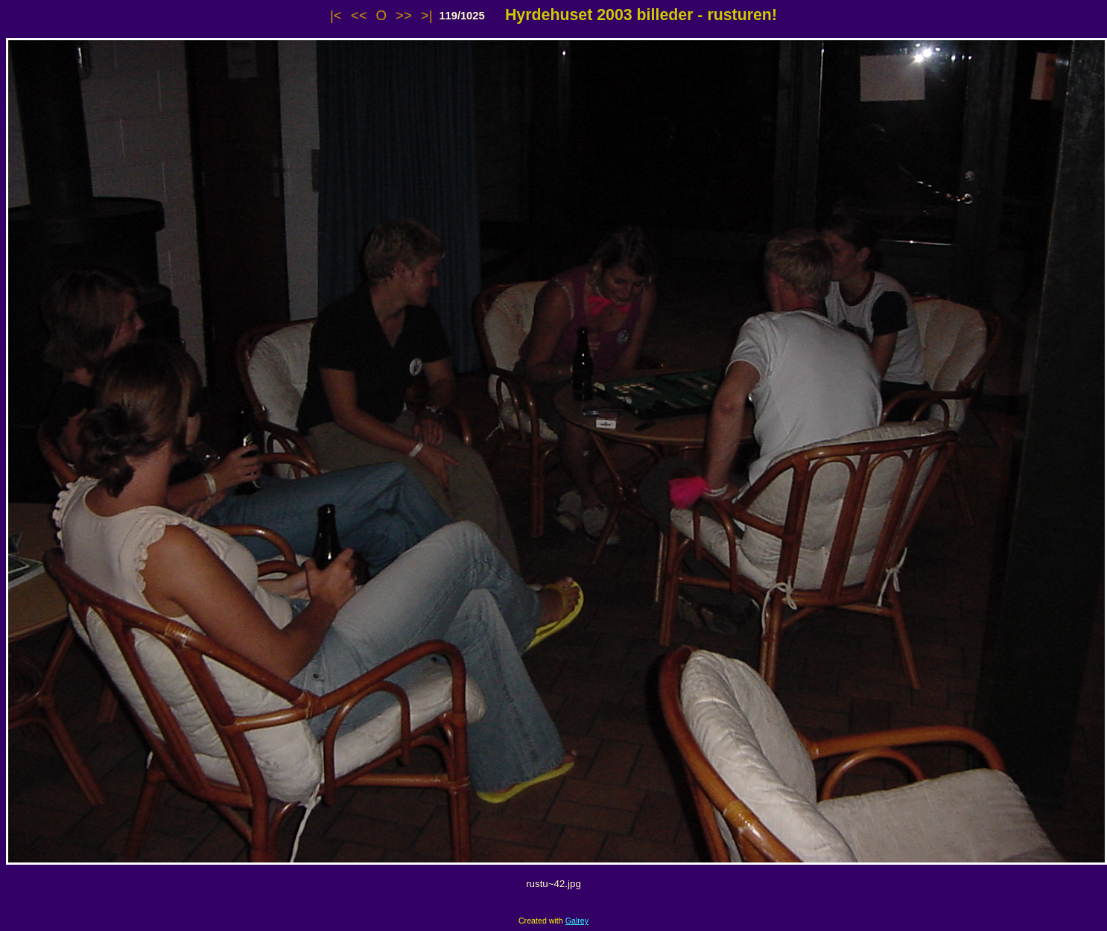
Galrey (577, 920)
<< (359, 15)
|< (336, 15)
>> (404, 15)
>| (427, 15)
